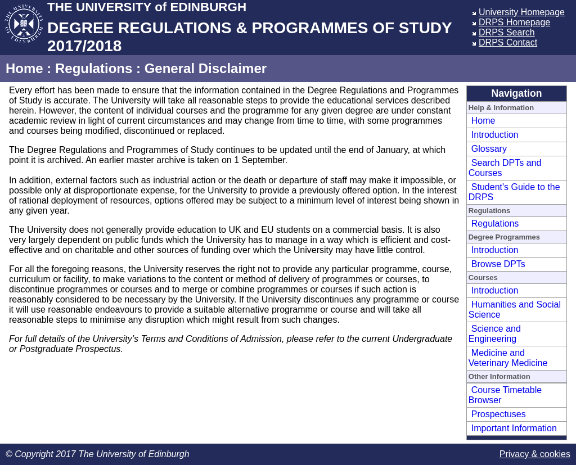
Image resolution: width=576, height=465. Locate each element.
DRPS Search (507, 32)
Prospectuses (498, 414)
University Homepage (522, 12)
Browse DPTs (498, 264)
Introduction (495, 134)
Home (24, 68)
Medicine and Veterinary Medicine (508, 358)
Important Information (514, 428)
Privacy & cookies (535, 454)
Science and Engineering (495, 334)
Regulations (93, 68)
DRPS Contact (508, 42)
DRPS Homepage (514, 22)
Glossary (489, 149)
